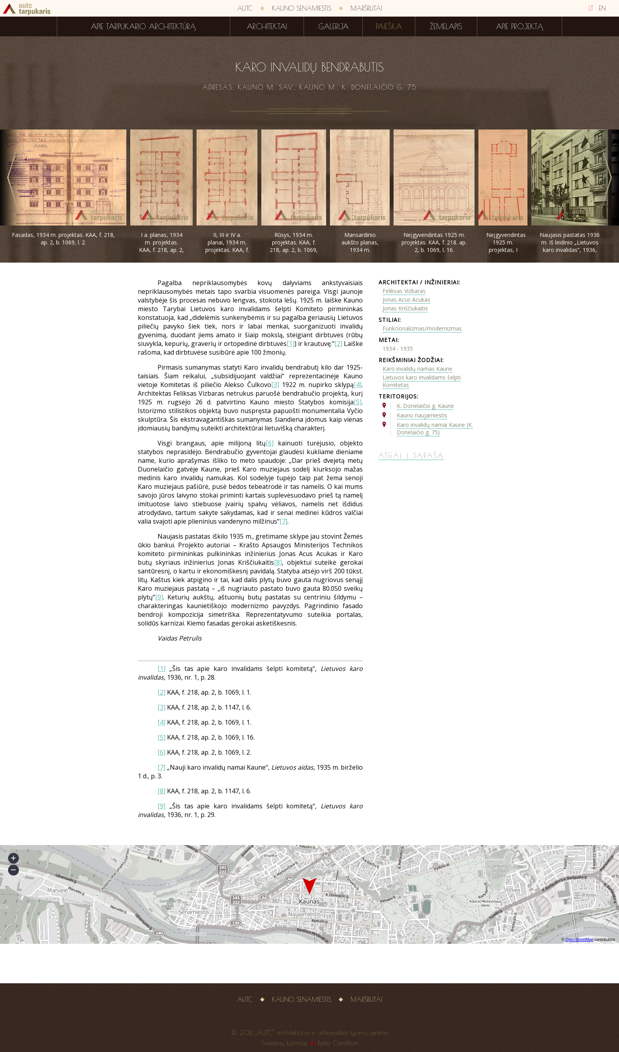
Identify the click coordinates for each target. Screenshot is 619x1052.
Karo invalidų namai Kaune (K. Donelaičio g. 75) (435, 428)
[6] (270, 443)
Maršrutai (366, 8)
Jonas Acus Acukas (406, 299)
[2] (338, 343)
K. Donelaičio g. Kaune (425, 406)
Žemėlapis (446, 26)
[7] (283, 521)
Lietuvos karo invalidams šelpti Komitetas (422, 381)
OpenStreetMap (579, 939)
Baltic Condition (338, 1042)
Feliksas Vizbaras (404, 291)
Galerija (333, 26)
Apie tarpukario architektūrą (143, 26)
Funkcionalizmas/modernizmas (422, 328)
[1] (290, 343)
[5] (358, 402)
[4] (358, 384)
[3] (275, 384)
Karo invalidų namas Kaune (417, 368)
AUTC (245, 8)
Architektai (267, 26)
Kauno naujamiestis (422, 415)
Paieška (389, 26)
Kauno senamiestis (301, 8)
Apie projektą (519, 26)
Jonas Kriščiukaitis (405, 308)
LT (591, 8)
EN (602, 8)
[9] (159, 597)
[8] (278, 562)
